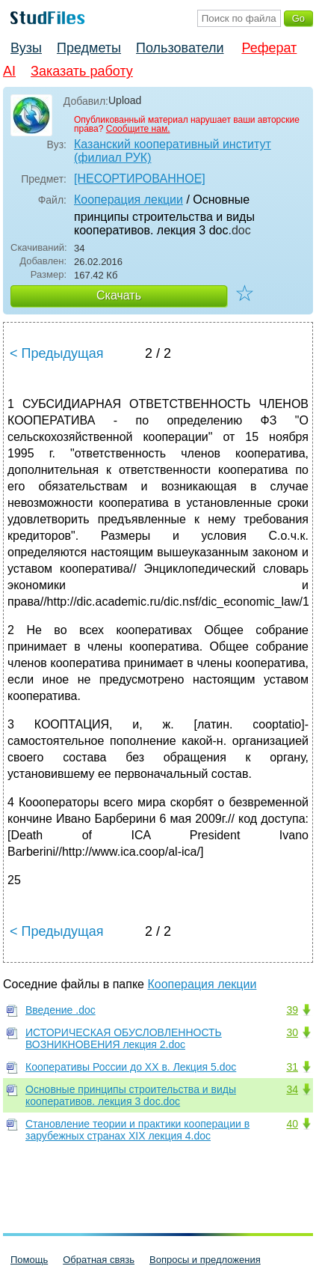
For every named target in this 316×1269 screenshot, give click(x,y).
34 (292, 1089)
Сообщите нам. (138, 128)
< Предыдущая (57, 353)
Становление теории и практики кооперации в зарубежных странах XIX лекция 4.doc (137, 1130)
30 (292, 1032)
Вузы (26, 47)
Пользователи (179, 47)
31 (292, 1067)
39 (292, 1010)
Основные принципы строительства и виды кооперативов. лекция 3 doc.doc (130, 1095)
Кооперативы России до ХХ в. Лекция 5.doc (130, 1067)
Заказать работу (82, 71)
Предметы (89, 47)
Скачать (118, 295)
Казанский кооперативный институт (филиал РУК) (172, 151)
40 (292, 1124)
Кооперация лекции (128, 199)
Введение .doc (60, 1010)
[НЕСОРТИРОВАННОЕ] (139, 178)
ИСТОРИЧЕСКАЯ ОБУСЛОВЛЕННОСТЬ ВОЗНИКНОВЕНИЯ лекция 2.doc (123, 1038)
